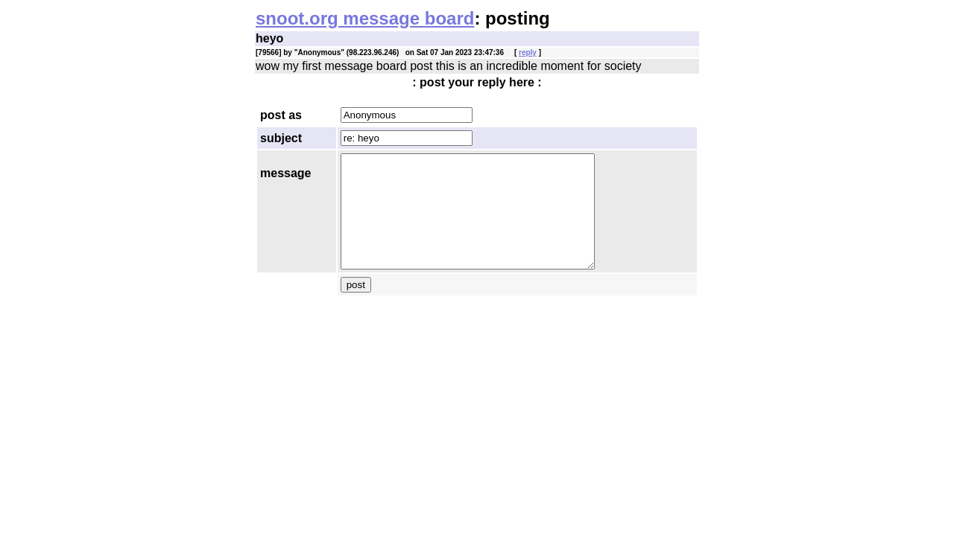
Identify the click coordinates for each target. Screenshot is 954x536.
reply (528, 52)
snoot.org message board (365, 18)
